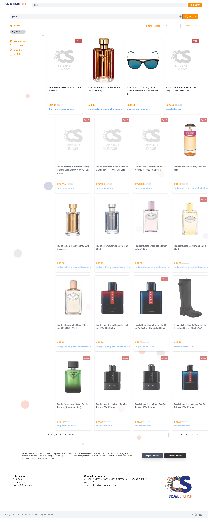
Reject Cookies (152, 456)
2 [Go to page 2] (181, 435)
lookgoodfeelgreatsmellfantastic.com (104, 109)
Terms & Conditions (22, 485)
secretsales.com (174, 109)
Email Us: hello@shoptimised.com (100, 485)
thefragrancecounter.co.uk (62, 109)
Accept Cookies (175, 456)
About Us (17, 479)
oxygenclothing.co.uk (137, 109)
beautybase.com (129, 425)
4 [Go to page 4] (192, 435)
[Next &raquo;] (197, 434)
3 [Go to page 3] (186, 435)
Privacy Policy (19, 482)
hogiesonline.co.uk (169, 346)
